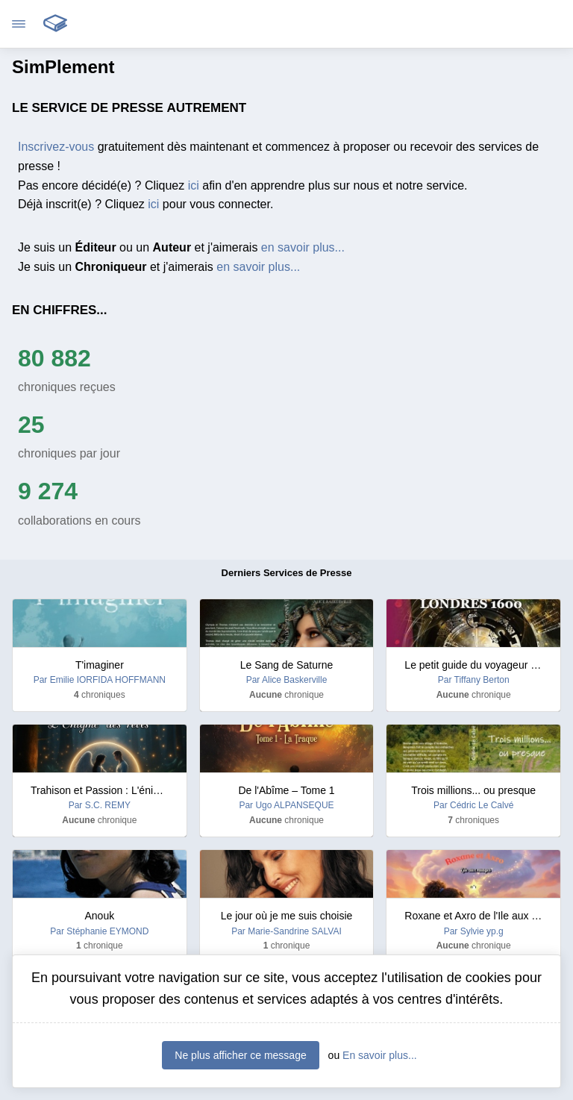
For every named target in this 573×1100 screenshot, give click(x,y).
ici (193, 185)
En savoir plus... (379, 1055)
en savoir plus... (303, 247)
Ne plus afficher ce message (240, 1055)
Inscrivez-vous (56, 146)
